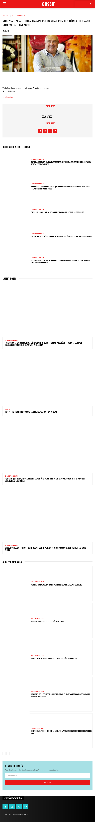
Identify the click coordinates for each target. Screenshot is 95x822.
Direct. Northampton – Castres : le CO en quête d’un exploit (54, 658)
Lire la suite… (8, 97)
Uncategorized (19, 15)
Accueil (6, 15)
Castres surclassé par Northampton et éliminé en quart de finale (56, 584)
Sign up (47, 782)
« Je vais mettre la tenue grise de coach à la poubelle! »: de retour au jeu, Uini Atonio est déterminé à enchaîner (45, 479)
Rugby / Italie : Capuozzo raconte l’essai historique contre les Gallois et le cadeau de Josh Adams (61, 261)
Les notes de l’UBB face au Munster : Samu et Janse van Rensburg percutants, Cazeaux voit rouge (60, 695)
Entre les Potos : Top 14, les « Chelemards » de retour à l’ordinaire (57, 212)
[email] (47, 775)
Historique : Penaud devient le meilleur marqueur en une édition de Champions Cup (61, 732)
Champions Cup (12, 340)
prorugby (50, 106)
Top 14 (7, 409)
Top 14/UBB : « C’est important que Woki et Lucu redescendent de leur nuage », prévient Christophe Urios (61, 187)
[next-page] (8, 753)
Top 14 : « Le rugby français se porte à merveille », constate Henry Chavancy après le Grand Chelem (61, 163)
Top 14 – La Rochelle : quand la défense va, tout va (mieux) (31, 411)
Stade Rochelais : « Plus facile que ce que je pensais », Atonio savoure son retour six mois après (45, 548)
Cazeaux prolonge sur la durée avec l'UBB (47, 621)
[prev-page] (4, 753)
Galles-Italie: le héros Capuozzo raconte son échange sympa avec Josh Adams (61, 236)
